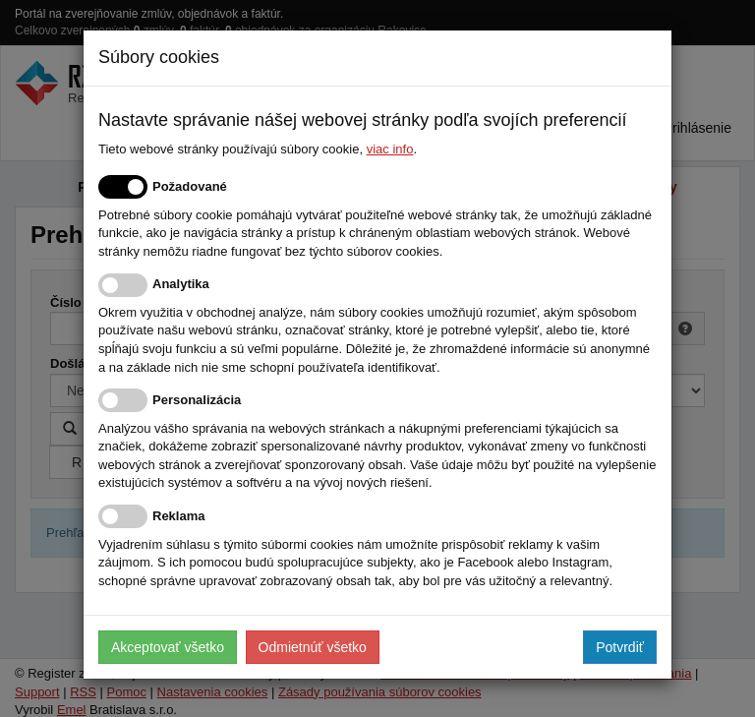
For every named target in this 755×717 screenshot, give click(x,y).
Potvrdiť (620, 647)
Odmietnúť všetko (313, 647)
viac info (390, 149)
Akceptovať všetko (167, 647)
